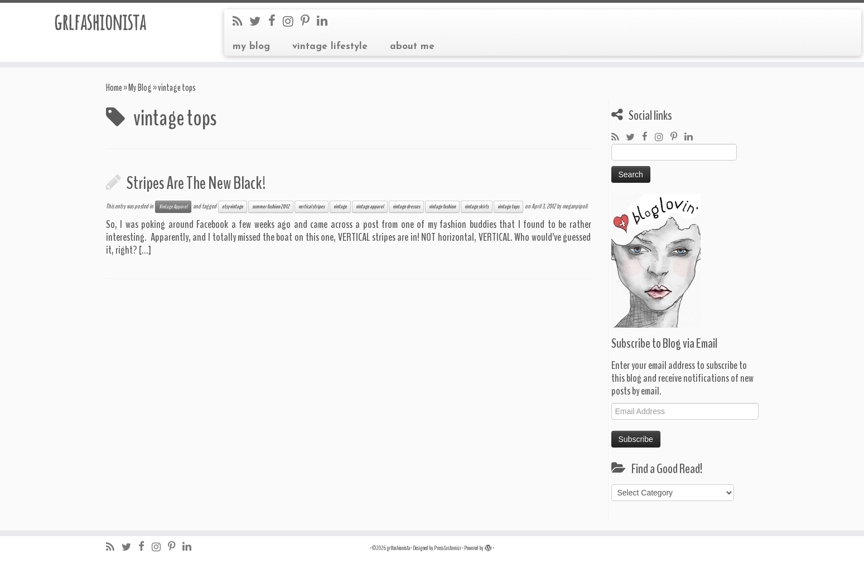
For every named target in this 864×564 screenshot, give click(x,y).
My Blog (140, 87)
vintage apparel (370, 207)
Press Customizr (447, 548)
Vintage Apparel (173, 207)
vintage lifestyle (330, 46)
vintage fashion (442, 207)
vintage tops (508, 207)
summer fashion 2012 (270, 207)
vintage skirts (477, 207)
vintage (340, 207)
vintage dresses (406, 207)
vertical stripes (311, 207)
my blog (251, 46)
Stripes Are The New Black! (196, 183)
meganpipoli (574, 206)
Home (114, 87)
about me (412, 46)
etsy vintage (232, 207)
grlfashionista (100, 21)
